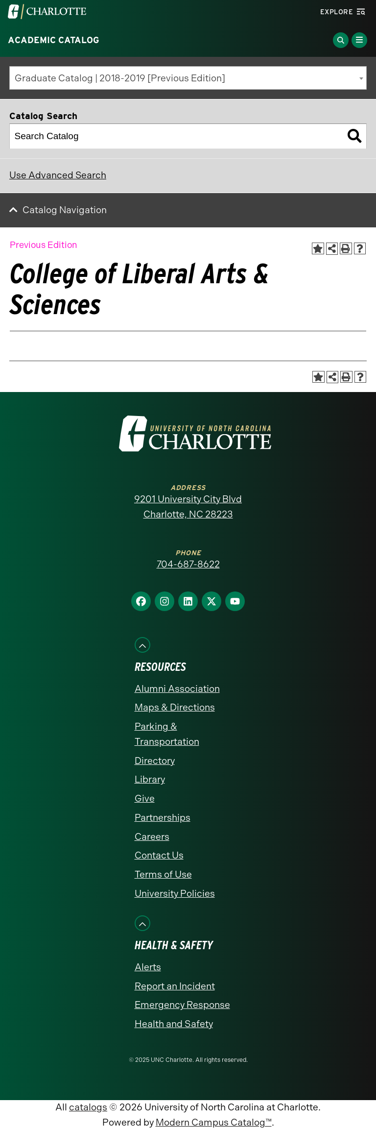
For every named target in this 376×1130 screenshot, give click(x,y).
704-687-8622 (188, 564)
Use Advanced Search (57, 175)
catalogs (88, 1107)
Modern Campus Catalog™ (214, 1122)
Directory (155, 760)
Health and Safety (174, 1024)
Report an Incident (175, 986)
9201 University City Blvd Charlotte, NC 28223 (188, 506)
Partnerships (162, 817)
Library (150, 779)
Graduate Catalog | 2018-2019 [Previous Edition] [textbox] (120, 78)
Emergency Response (182, 1004)
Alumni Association (177, 688)
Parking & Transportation (167, 734)
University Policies (175, 893)
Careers (152, 836)
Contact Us (159, 855)
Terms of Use (163, 874)
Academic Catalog (53, 40)
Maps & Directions (175, 707)
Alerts (148, 967)
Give (145, 798)
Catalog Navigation (65, 210)
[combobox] (188, 78)
